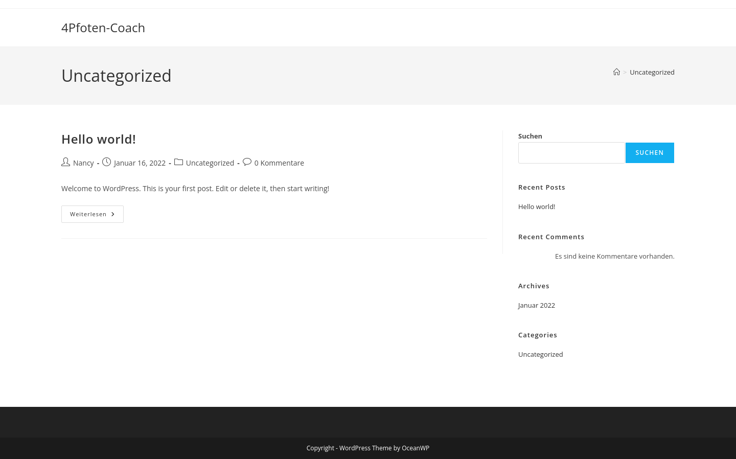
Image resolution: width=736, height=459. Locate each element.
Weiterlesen (97, 216)
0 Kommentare (279, 163)
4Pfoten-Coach (103, 27)
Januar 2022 (536, 305)
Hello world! (98, 138)
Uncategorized (652, 72)
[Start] (616, 72)
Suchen (530, 136)
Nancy (83, 163)
